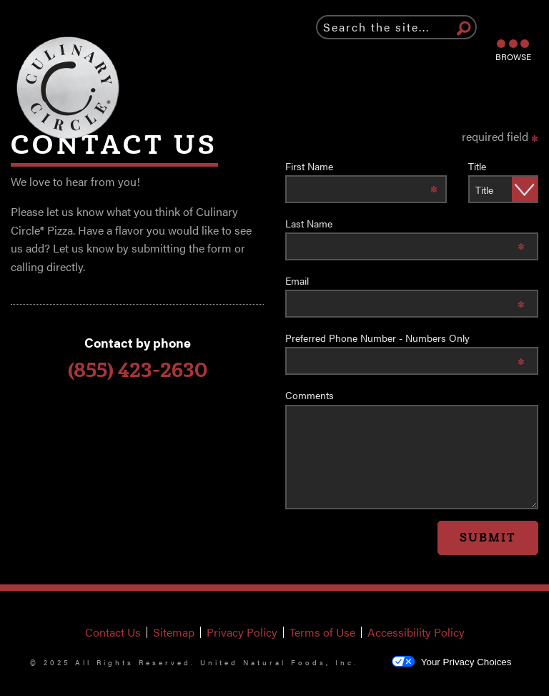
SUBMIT (488, 537)
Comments (309, 395)
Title (477, 166)
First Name (309, 166)
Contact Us (113, 632)
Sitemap (173, 632)
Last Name (308, 223)
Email (297, 280)
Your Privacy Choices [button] (451, 661)
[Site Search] (463, 29)
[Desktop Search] (396, 27)
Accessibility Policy (418, 632)
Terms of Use (326, 632)
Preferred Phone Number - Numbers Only (377, 337)
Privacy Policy (245, 632)
